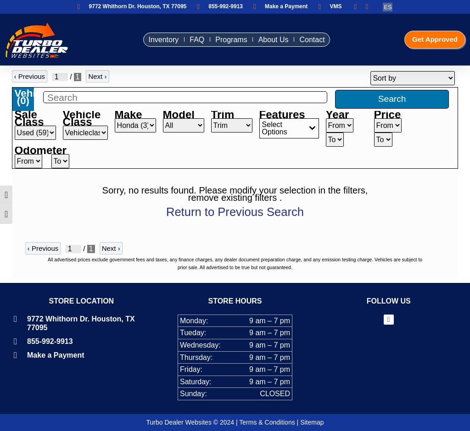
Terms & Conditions (267, 422)
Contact (306, 40)
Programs (226, 40)
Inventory (158, 40)
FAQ (192, 40)
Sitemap (312, 422)
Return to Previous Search (235, 211)
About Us (268, 40)
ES (388, 7)
